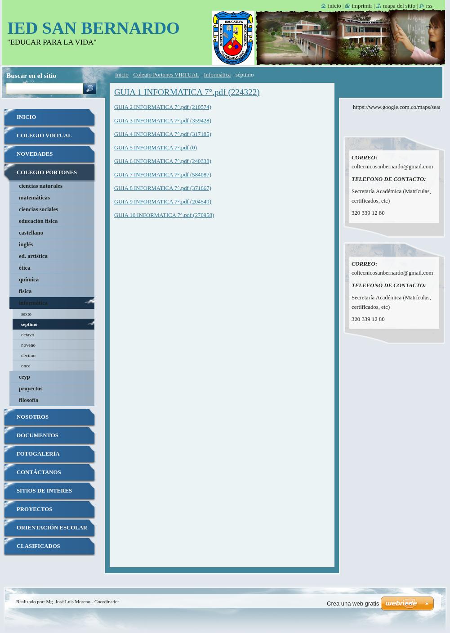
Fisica (25, 291)
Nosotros (33, 417)
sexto (26, 313)
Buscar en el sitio (31, 75)
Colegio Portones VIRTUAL (166, 75)
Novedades (35, 154)
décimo (28, 355)
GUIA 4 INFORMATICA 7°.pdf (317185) (162, 134)
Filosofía (28, 400)
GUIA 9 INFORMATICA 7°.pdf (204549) (162, 202)
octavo (27, 334)
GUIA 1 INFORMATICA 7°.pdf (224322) (187, 92)
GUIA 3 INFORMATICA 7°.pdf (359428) (162, 121)
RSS (429, 6)
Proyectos (30, 388)
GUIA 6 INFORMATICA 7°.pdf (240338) (162, 161)
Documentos (37, 435)
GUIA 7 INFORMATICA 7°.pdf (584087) (162, 175)
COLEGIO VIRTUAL (44, 135)
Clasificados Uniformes (38, 549)
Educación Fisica (38, 221)
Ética (25, 268)
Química (29, 279)
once (26, 365)
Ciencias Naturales (40, 186)
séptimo (29, 324)
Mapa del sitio (399, 6)
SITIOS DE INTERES (44, 491)
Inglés (26, 244)
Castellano (31, 233)
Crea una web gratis (353, 603)
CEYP (24, 377)
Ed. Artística (33, 256)
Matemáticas (34, 197)
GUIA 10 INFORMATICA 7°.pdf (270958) (164, 215)
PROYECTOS (34, 509)
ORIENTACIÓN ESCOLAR (52, 527)
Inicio (122, 75)
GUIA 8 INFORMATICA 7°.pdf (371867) (162, 188)
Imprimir (362, 6)
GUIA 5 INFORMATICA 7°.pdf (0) (155, 148)
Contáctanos (39, 472)
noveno (28, 345)
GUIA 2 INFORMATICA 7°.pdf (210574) (162, 107)
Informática (217, 75)
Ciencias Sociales (38, 209)
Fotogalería (38, 454)
